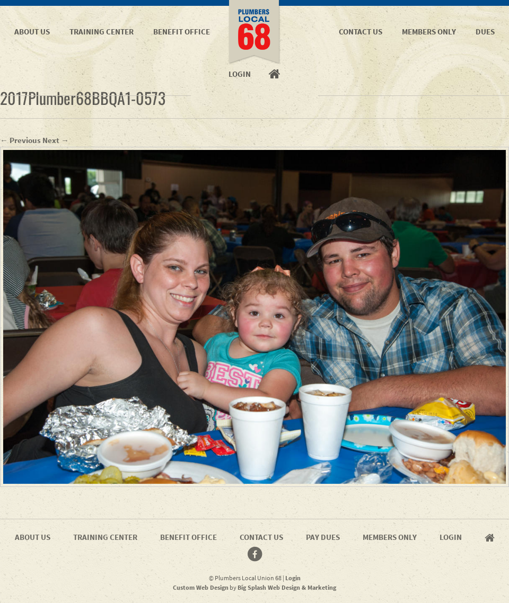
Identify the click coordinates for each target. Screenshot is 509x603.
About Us (32, 31)
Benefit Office (181, 31)
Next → (55, 140)
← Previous (20, 140)
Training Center (101, 31)
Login (451, 537)
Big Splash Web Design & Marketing (287, 587)
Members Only (429, 31)
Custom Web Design (201, 587)
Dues (485, 31)
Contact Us (360, 31)
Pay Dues (323, 537)
